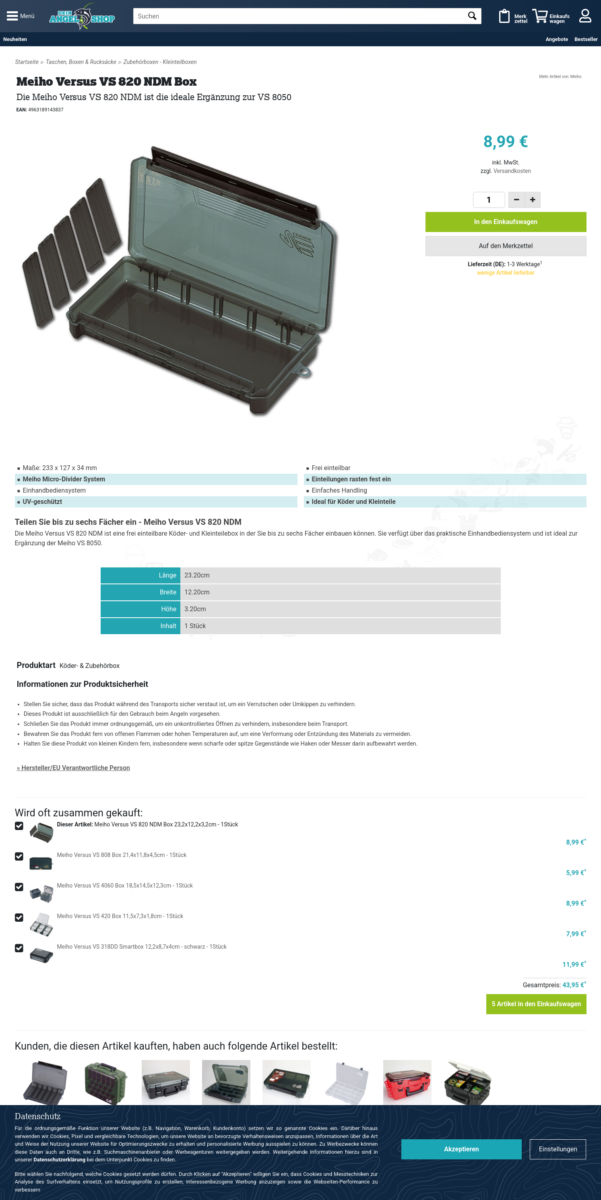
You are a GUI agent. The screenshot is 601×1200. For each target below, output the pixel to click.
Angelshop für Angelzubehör (84, 16)
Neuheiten (15, 39)
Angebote (557, 39)
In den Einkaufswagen (506, 222)
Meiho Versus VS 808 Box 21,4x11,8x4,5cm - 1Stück (122, 855)
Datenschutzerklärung (59, 1160)
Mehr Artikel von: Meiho (560, 76)
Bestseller (586, 39)
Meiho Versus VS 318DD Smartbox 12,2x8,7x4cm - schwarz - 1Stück (142, 946)
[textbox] (307, 16)
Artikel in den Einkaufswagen (536, 1004)
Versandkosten (512, 171)
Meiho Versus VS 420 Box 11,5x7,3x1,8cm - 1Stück (120, 916)
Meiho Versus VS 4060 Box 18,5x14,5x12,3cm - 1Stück (125, 885)
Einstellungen (558, 1149)
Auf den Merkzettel (506, 246)
